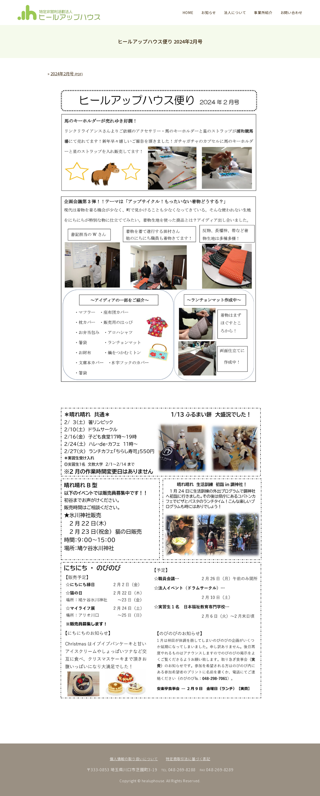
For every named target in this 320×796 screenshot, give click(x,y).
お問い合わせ (291, 12)
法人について (235, 12)
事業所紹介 (263, 12)
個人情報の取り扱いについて (134, 758)
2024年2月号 (66, 74)
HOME (187, 12)
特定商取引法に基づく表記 (188, 758)
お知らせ (208, 12)
